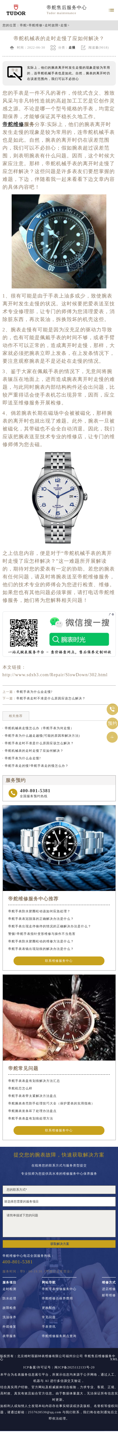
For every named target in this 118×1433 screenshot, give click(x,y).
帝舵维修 (35, 25)
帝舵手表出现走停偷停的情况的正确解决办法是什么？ (49, 926)
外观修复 (9, 1326)
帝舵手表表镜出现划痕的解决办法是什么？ (41, 949)
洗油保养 (9, 1317)
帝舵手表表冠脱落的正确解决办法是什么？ (41, 918)
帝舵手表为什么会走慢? (34, 691)
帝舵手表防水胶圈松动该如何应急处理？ (39, 911)
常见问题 (49, 1317)
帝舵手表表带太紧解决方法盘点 (32, 1096)
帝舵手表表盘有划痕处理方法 (30, 1118)
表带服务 (9, 1336)
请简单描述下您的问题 (59, 1223)
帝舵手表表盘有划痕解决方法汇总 (34, 1081)
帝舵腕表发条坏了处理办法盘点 (32, 1111)
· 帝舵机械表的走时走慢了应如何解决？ (33, 750)
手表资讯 (49, 1326)
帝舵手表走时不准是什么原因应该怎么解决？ (51, 698)
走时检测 (9, 1289)
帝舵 (23, 25)
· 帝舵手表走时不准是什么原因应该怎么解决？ (38, 743)
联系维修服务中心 (59, 960)
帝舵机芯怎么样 (20, 1088)
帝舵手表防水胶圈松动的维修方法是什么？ (41, 941)
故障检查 (9, 1307)
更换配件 (49, 1307)
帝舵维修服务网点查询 (59, 1336)
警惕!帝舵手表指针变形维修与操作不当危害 (41, 933)
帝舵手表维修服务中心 (59, 1289)
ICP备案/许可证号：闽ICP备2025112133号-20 (59, 1367)
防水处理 (9, 1298)
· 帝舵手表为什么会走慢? (22, 758)
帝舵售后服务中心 (67, 7)
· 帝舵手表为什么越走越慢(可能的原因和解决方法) (41, 735)
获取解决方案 (59, 1244)
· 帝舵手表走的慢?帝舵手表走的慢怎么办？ (36, 765)
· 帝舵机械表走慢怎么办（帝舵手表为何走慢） (38, 728)
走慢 (63, 25)
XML (114, 1359)
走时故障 (52, 25)
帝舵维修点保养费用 (57, 1298)
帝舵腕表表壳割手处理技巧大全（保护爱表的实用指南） (51, 1103)
